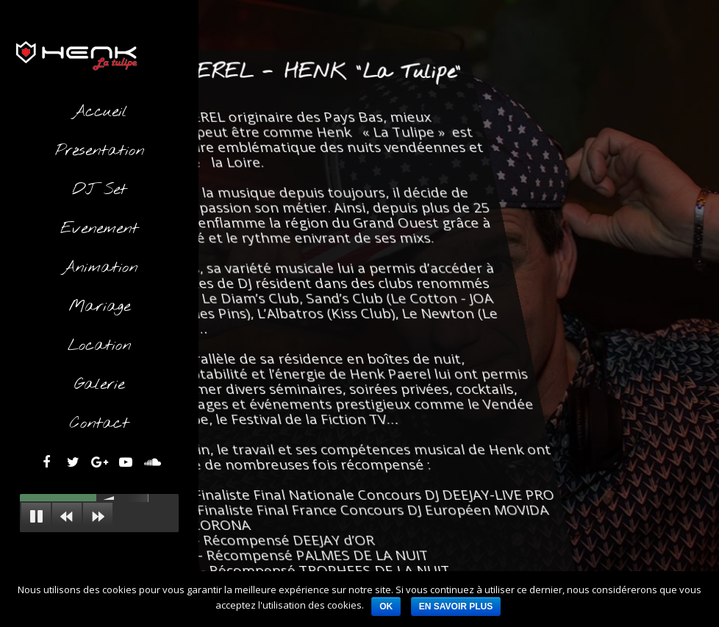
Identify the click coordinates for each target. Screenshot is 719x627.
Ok (386, 606)
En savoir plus (456, 606)
